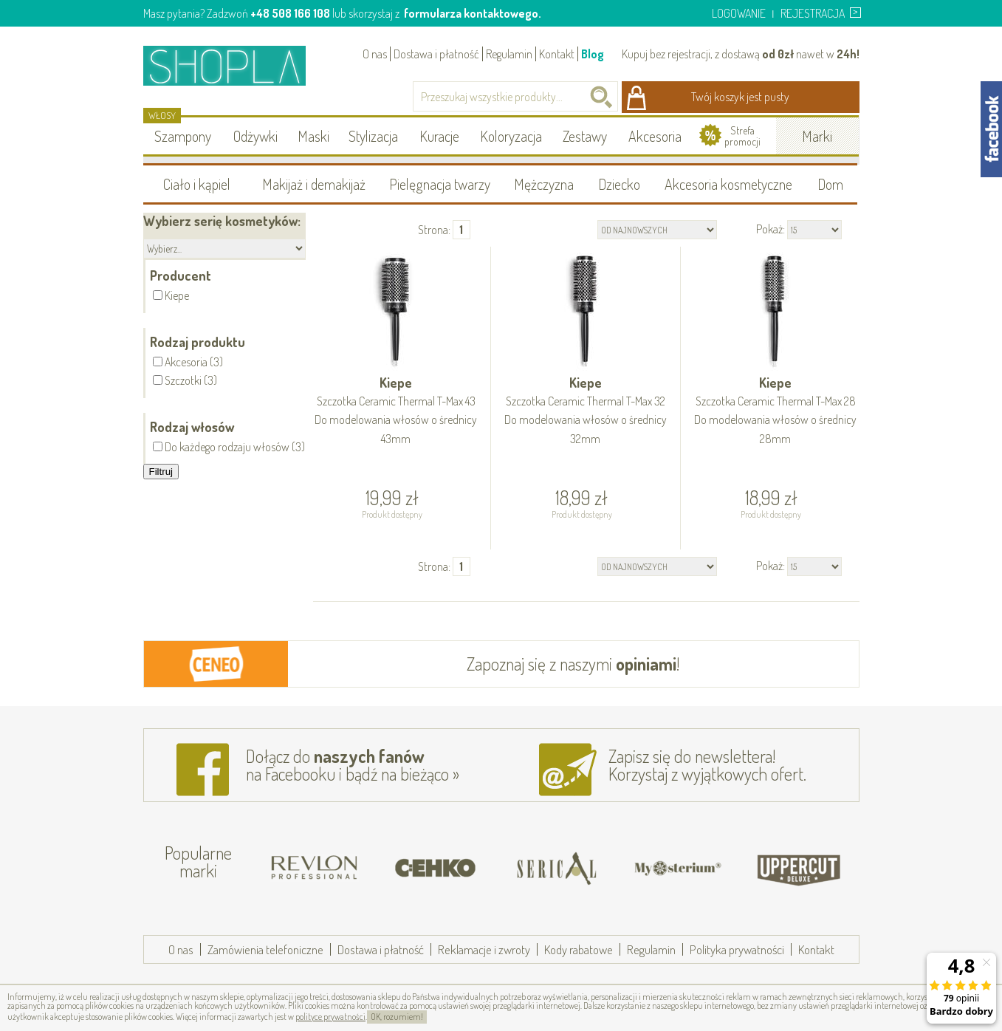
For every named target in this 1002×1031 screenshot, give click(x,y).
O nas (375, 54)
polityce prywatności (330, 1016)
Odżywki (255, 135)
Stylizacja (373, 135)
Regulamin (509, 54)
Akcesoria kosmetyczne (728, 183)
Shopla (234, 65)
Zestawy (585, 135)
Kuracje (439, 135)
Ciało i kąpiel (196, 183)
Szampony (182, 135)
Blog (592, 54)
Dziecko (619, 183)
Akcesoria (655, 135)
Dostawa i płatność (436, 54)
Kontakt (556, 54)
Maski (313, 135)
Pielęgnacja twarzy (439, 183)
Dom (830, 183)
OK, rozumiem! (397, 1016)
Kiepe (396, 411)
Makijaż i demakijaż (314, 183)
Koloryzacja (511, 135)
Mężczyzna (544, 183)
